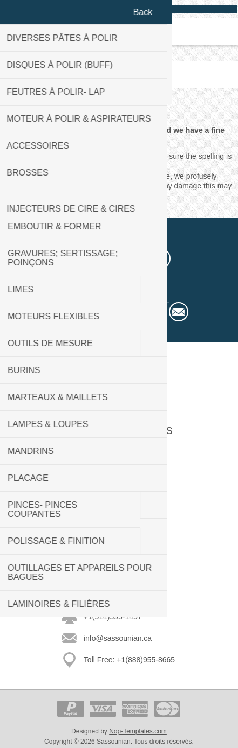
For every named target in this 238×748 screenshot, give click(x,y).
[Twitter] (106, 258)
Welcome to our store (119, 392)
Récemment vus (119, 541)
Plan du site (119, 467)
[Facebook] (79, 258)
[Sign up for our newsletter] (109, 311)
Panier (133, 32)
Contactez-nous (118, 450)
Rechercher (118, 557)
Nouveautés (119, 525)
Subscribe (178, 311)
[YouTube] (133, 258)
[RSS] (160, 258)
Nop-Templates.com (138, 731)
